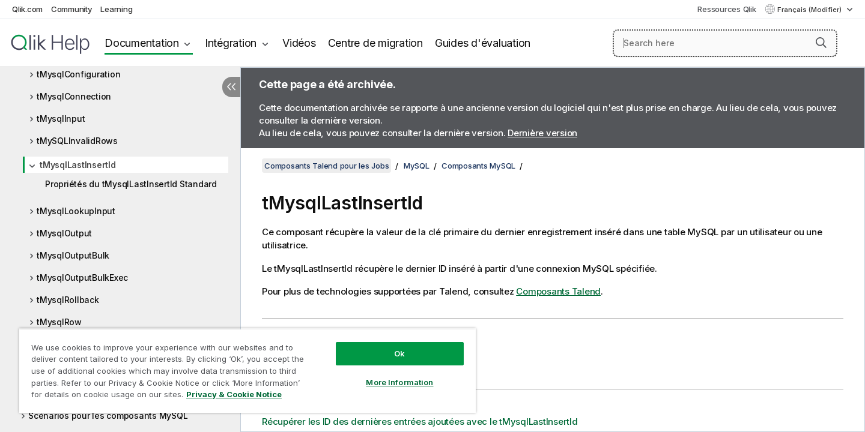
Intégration (230, 43)
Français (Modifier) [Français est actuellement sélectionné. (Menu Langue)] (810, 9)
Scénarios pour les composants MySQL (107, 415)
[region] (247, 370)
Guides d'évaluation (482, 43)
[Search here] (725, 43)
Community (72, 9)
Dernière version (542, 133)
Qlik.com (27, 9)
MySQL (416, 165)
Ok (399, 353)
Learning (116, 9)
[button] (821, 43)
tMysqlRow (59, 322)
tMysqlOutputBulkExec (82, 277)
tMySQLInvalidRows (77, 141)
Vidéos (299, 43)
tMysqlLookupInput (76, 211)
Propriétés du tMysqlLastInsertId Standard (131, 184)
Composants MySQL (478, 165)
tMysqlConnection (74, 96)
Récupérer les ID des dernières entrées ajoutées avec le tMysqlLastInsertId (420, 421)
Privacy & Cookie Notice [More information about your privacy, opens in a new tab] (234, 394)
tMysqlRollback (68, 300)
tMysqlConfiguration (78, 74)
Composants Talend (558, 291)
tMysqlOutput (64, 233)
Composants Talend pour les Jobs (326, 165)
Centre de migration (375, 43)
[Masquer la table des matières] (231, 87)
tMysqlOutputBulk (73, 255)
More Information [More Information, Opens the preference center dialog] (399, 382)
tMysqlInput (61, 118)
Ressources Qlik (726, 9)
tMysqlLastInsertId (78, 165)
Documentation (142, 43)
